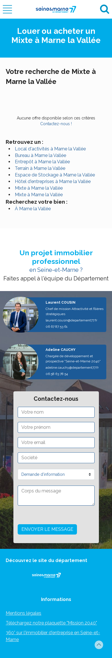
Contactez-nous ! (56, 123)
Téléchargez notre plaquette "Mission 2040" (51, 623)
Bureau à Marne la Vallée (40, 155)
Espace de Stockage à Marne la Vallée (55, 175)
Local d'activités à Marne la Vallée (50, 149)
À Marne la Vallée (33, 208)
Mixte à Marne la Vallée (39, 188)
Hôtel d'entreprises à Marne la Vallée (53, 181)
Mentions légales (23, 613)
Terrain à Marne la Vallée (40, 168)
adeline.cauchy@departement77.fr (72, 368)
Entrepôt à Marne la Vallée (42, 161)
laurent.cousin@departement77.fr (71, 320)
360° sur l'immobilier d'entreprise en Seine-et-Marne (53, 636)
